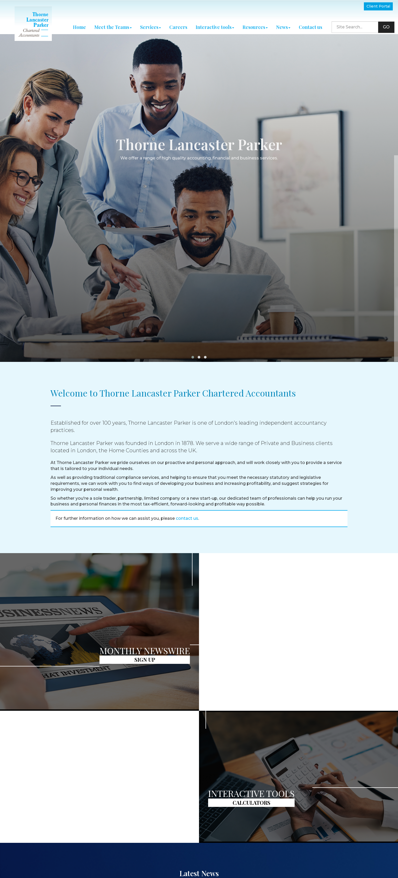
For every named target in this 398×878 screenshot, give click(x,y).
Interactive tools (215, 24)
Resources (255, 24)
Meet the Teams (113, 24)
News (283, 24)
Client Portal (378, 6)
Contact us (310, 24)
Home (79, 24)
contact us (187, 464)
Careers (178, 24)
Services (150, 24)
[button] (193, 303)
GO (386, 23)
